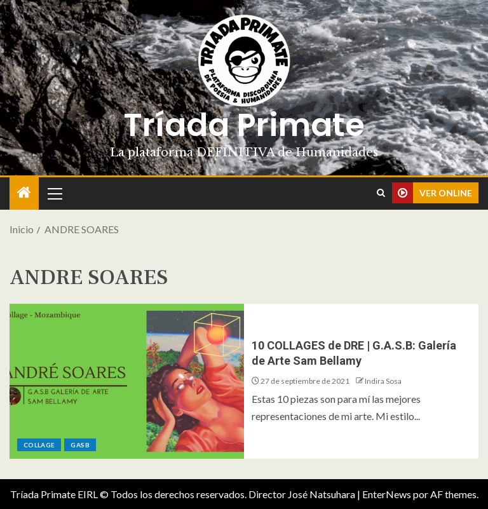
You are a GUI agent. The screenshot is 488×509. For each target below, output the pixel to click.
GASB (80, 445)
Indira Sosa (383, 381)
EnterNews (386, 494)
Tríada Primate (244, 125)
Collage (39, 445)
